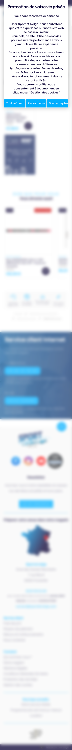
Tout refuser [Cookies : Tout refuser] (14, 103)
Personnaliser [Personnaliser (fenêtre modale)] (37, 103)
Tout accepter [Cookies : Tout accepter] (58, 103)
